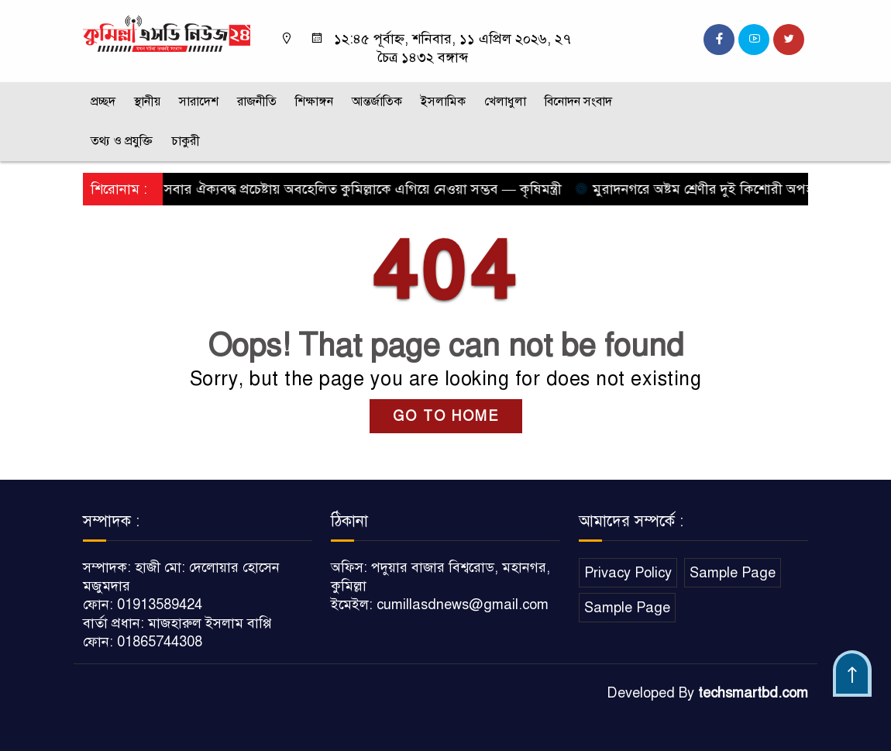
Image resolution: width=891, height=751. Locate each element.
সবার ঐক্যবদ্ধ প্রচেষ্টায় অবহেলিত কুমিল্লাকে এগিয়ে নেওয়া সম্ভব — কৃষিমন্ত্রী (361, 189)
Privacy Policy (628, 572)
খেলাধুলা (505, 101)
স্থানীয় (147, 101)
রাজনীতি (257, 101)
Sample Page (733, 572)
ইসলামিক (443, 101)
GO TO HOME (446, 416)
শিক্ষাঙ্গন (314, 101)
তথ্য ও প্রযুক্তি (122, 141)
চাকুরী (185, 141)
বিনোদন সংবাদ (578, 101)
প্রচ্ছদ (103, 101)
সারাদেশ (198, 101)
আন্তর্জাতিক (377, 101)
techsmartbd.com (753, 692)
